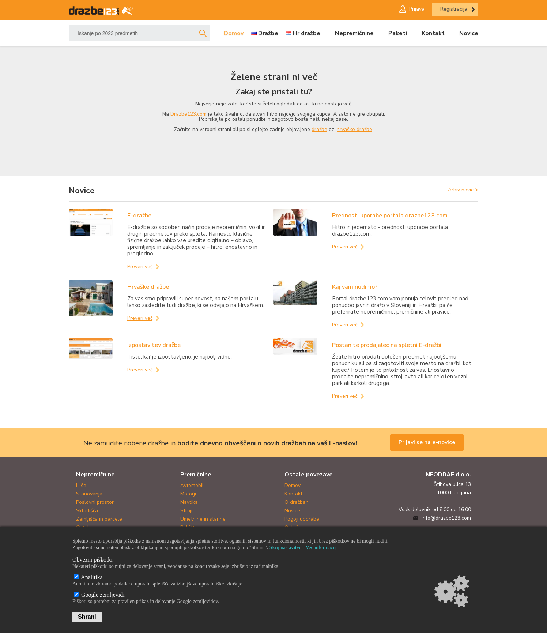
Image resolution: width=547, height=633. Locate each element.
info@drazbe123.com (446, 517)
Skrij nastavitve (285, 547)
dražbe (319, 129)
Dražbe (268, 33)
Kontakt (433, 33)
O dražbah (296, 502)
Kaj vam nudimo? (354, 287)
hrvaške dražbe (354, 129)
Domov (234, 33)
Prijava (417, 8)
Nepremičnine (354, 33)
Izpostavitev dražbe (154, 345)
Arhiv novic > (463, 189)
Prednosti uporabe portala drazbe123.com (390, 215)
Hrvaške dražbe (148, 287)
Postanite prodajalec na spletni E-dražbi (386, 345)
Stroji (186, 510)
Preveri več (139, 266)
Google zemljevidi (99, 595)
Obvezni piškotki (92, 560)
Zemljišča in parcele (99, 519)
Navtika (189, 502)
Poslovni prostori (95, 502)
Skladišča (87, 510)
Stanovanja (89, 493)
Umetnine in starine (203, 519)
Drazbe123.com (188, 114)
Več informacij (321, 547)
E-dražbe (139, 215)
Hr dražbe (306, 33)
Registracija (453, 8)
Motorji (188, 493)
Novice (468, 33)
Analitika (88, 577)
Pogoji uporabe (301, 519)
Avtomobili (192, 485)
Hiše (81, 485)
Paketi (397, 33)
